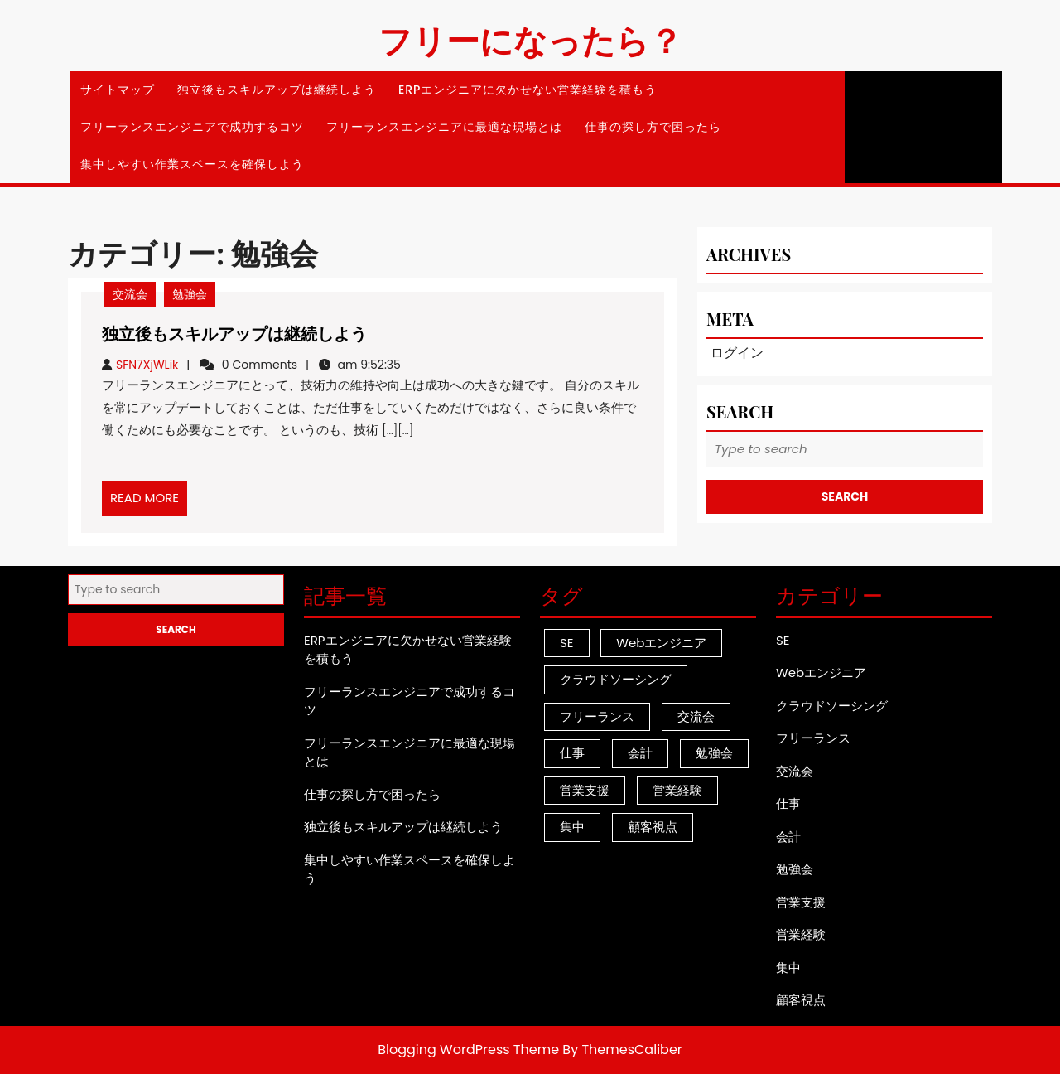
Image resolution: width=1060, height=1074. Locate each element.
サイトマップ (117, 89)
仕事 (788, 803)
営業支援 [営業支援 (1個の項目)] (585, 790)
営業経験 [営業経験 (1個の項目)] (677, 790)
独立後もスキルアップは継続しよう (276, 89)
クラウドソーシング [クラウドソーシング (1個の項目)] (616, 679)
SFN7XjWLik (147, 364)
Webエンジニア (821, 672)
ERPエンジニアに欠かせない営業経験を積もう (528, 89)
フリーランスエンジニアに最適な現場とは (444, 127)
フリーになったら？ (530, 39)
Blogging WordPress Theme (468, 1049)
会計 (788, 836)
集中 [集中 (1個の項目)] (572, 826)
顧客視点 (801, 1000)
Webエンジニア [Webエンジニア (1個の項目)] (661, 642)
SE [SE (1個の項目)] (567, 642)
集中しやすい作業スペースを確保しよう (192, 164)
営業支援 (801, 902)
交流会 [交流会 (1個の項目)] (696, 716)
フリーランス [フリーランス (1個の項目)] (597, 716)
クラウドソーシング (832, 705)
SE (783, 640)
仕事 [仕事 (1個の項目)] (572, 753)
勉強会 (189, 294)
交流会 (130, 294)
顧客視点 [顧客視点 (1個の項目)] (652, 826)
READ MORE (148, 502)
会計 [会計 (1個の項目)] (640, 753)
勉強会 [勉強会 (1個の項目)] (714, 753)
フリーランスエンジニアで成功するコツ (192, 127)
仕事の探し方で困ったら (653, 127)
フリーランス (813, 738)
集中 (788, 967)
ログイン (737, 352)
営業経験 (801, 934)
